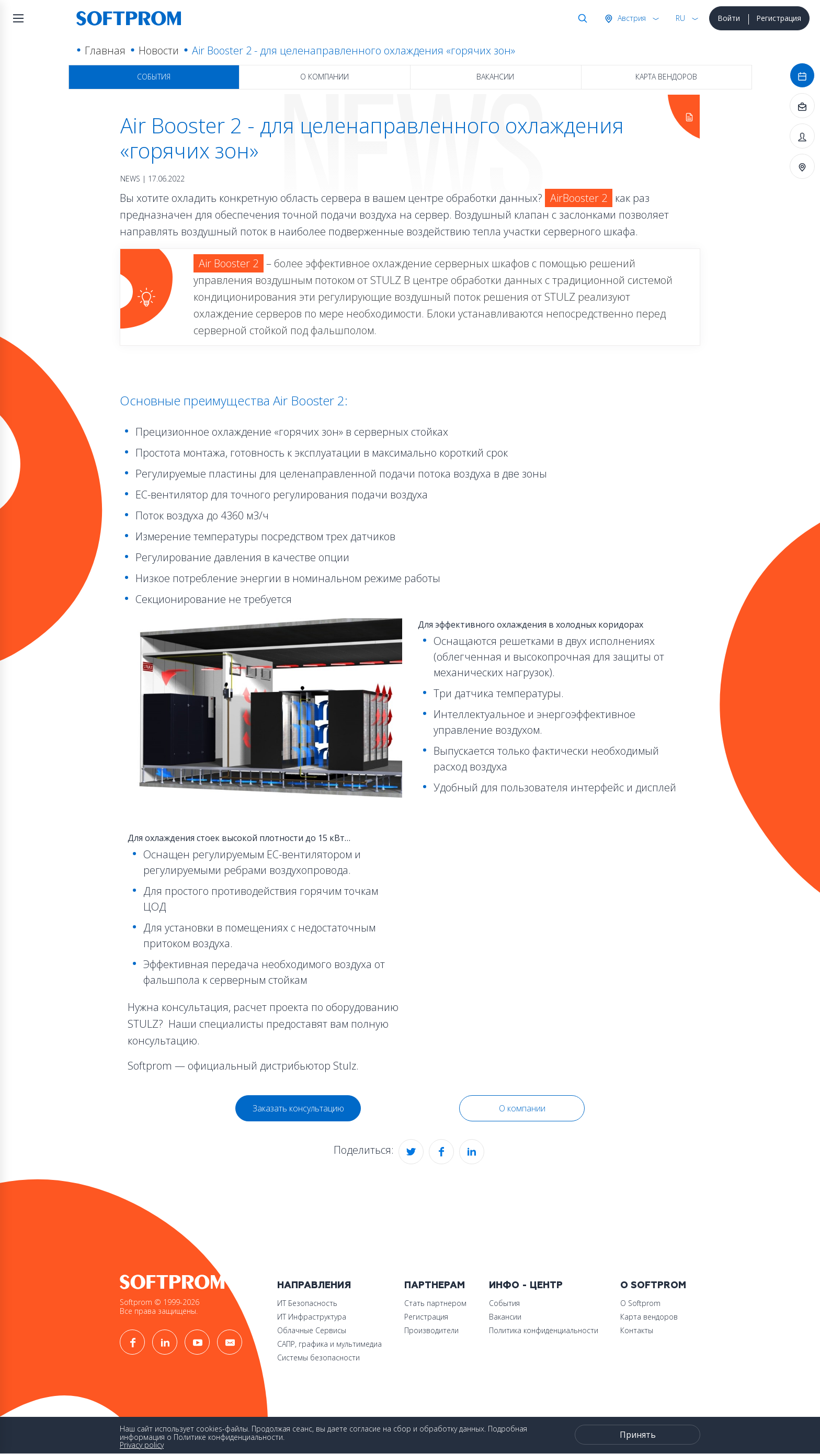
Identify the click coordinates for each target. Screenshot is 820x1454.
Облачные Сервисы (311, 1330)
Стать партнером (435, 1303)
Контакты (636, 1330)
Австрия (631, 18)
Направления (314, 1285)
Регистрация (778, 18)
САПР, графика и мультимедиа (329, 1344)
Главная (105, 50)
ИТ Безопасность (307, 1303)
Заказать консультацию (298, 1108)
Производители (431, 1330)
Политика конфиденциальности (543, 1330)
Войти (729, 18)
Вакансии (495, 77)
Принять (638, 1434)
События (153, 77)
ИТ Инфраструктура (311, 1317)
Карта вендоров (666, 77)
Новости (159, 50)
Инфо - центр (526, 1285)
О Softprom (653, 1285)
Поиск (580, 18)
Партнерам (434, 1285)
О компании (324, 77)
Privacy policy (142, 1445)
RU (680, 18)
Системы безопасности (318, 1357)
